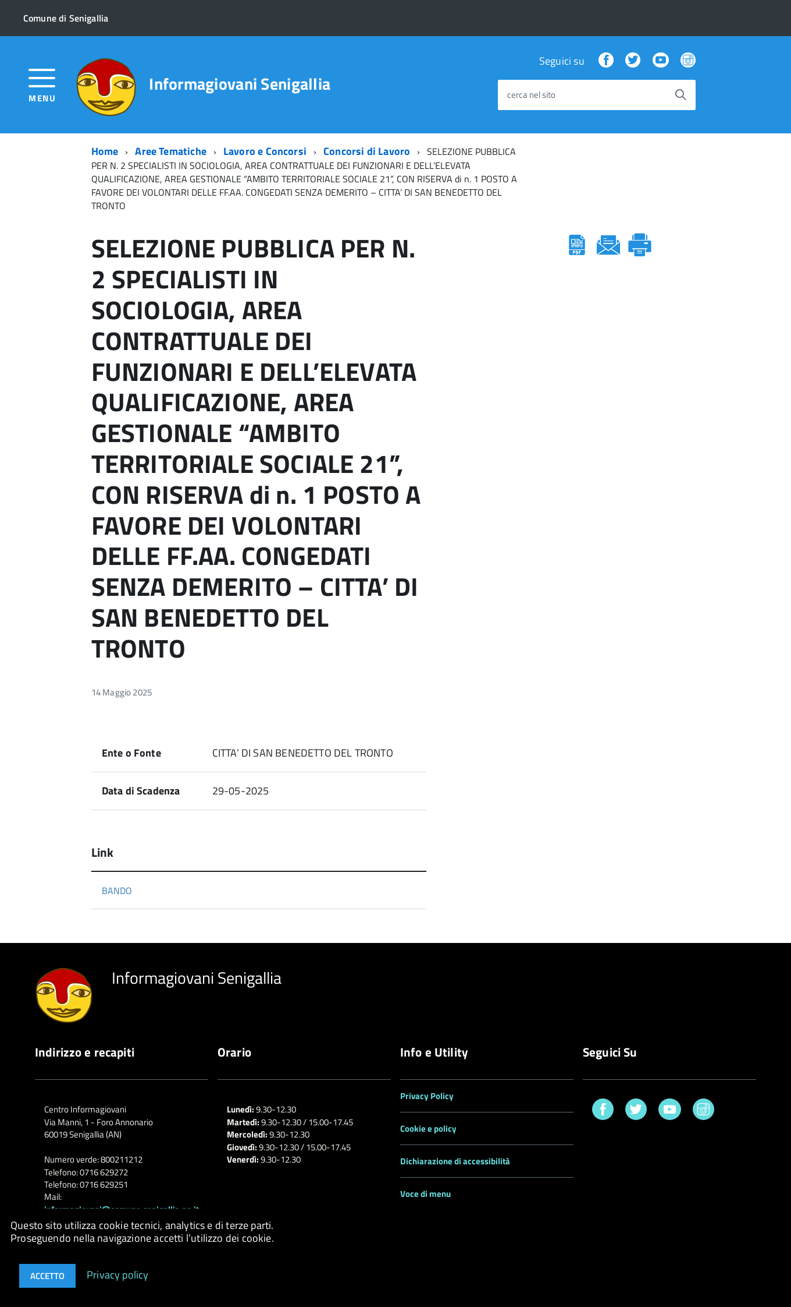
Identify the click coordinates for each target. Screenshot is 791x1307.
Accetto (47, 1276)
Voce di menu (425, 1193)
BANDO (117, 891)
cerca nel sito (531, 95)
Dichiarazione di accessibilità (455, 1161)
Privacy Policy (427, 1096)
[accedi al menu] (42, 84)
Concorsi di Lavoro (366, 151)
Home (105, 151)
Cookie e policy (428, 1128)
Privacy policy (118, 1274)
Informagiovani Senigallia (239, 84)
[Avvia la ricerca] (680, 94)
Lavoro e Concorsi (265, 151)
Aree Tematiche (170, 151)
